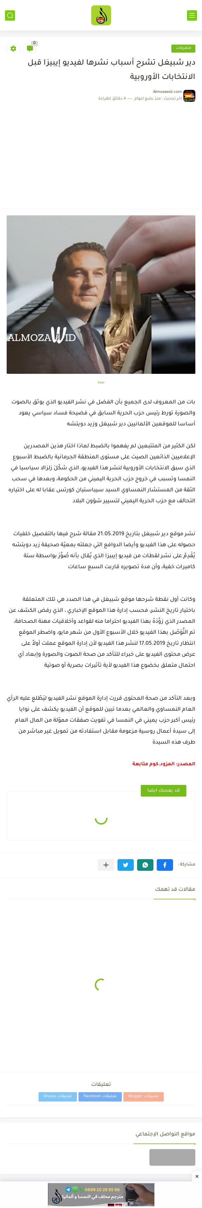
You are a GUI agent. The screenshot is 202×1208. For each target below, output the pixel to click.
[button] (165, 865)
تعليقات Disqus (58, 1096)
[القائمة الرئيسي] (192, 15)
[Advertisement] (101, 151)
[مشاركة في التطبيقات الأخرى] (106, 865)
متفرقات (183, 48)
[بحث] (10, 15)
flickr (101, 382)
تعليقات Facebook (100, 1096)
